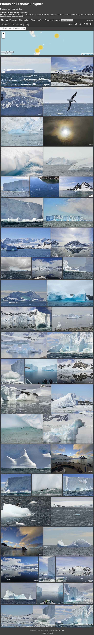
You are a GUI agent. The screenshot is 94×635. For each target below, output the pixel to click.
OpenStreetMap (88, 54)
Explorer (13, 20)
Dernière (61, 630)
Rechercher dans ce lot (15, 28)
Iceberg (20, 24)
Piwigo (51, 633)
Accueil (5, 24)
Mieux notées (37, 20)
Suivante (54, 630)
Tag (13, 24)
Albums (4, 20)
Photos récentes (52, 20)
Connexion (89, 20)
